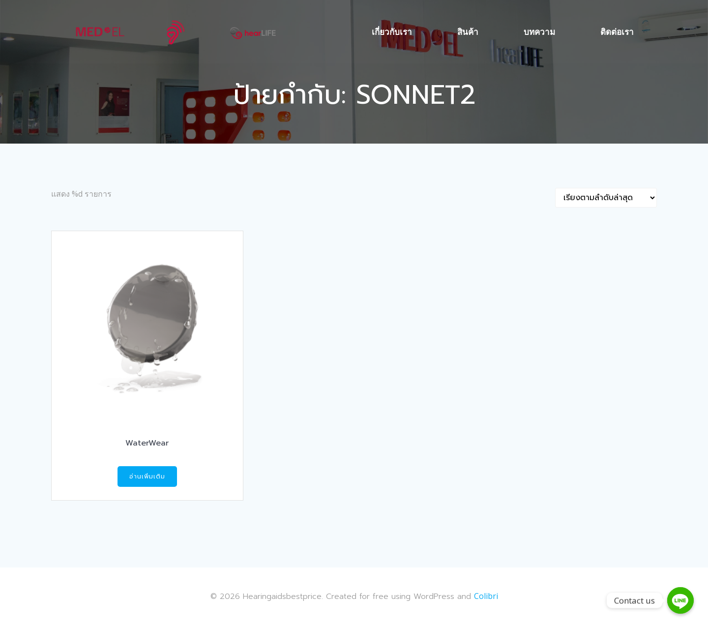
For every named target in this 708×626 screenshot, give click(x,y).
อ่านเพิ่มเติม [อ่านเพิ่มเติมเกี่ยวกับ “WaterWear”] (147, 477)
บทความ (540, 31)
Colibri (486, 596)
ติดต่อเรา (617, 31)
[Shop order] (606, 198)
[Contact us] (680, 600)
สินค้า (468, 31)
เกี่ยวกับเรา (392, 31)
